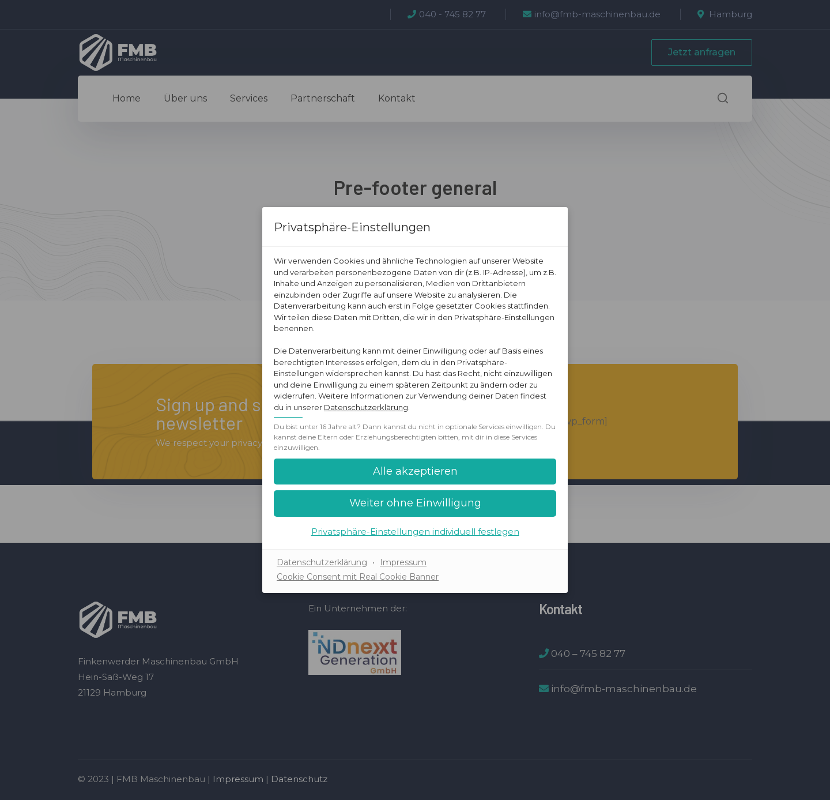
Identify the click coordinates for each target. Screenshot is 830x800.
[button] (415, 471)
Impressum (403, 562)
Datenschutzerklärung (366, 407)
